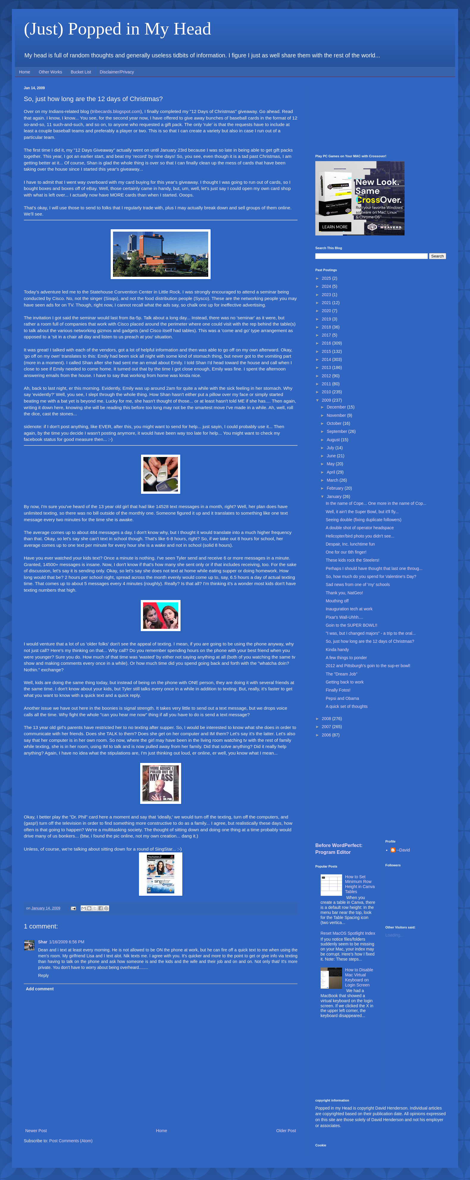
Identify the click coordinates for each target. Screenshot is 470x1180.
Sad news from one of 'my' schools (358, 584)
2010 (327, 391)
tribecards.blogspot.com (116, 111)
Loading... (395, 935)
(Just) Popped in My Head (117, 28)
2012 (327, 375)
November (337, 415)
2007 (327, 726)
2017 (327, 335)
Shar (42, 941)
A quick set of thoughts (347, 706)
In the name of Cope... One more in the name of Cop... (376, 503)
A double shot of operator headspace (360, 527)
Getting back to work (345, 682)
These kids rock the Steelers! (353, 560)
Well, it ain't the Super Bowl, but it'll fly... (362, 511)
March (333, 480)
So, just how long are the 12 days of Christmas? (370, 641)
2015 (327, 351)
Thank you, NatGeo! (344, 592)
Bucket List (81, 72)
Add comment (40, 988)
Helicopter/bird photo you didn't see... (360, 536)
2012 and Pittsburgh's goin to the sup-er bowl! (368, 665)
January (335, 496)
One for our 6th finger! (346, 552)
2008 (327, 718)
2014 (327, 359)
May (331, 463)
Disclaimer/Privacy (117, 72)
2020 (327, 310)
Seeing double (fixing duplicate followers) (363, 519)
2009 (327, 400)
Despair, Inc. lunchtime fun (350, 544)
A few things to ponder (346, 657)
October (335, 423)
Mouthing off (337, 600)
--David (403, 850)
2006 (327, 735)
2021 (327, 302)
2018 (327, 327)
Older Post (286, 1130)
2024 (327, 286)
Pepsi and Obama (342, 698)
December (337, 407)
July (331, 447)
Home (24, 72)
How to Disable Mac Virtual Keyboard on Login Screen (359, 977)
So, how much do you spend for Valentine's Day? (371, 576)
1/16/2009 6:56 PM (66, 941)
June (332, 455)
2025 (327, 278)
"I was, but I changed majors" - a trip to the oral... (371, 633)
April (331, 472)
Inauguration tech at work (349, 609)
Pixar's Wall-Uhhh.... (344, 617)
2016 (327, 343)
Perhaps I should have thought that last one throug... (374, 568)
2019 (327, 319)
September (337, 431)
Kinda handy (337, 649)
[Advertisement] (380, 115)
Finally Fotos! (338, 690)
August (334, 439)
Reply (43, 975)
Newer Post (36, 1130)
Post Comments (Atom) (71, 1140)
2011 (327, 383)
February (335, 488)
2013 (327, 367)
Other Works (50, 72)
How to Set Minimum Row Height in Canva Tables (360, 884)
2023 (327, 294)
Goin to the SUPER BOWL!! (351, 625)
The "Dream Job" (341, 674)
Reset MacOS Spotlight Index (348, 933)
